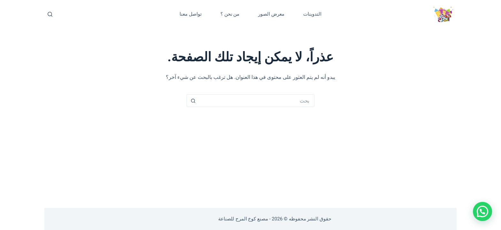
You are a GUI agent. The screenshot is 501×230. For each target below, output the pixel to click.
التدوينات (312, 14)
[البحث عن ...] (256, 100)
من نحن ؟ (229, 14)
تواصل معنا (191, 14)
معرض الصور (271, 14)
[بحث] (50, 14)
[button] (482, 211)
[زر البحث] (193, 100)
